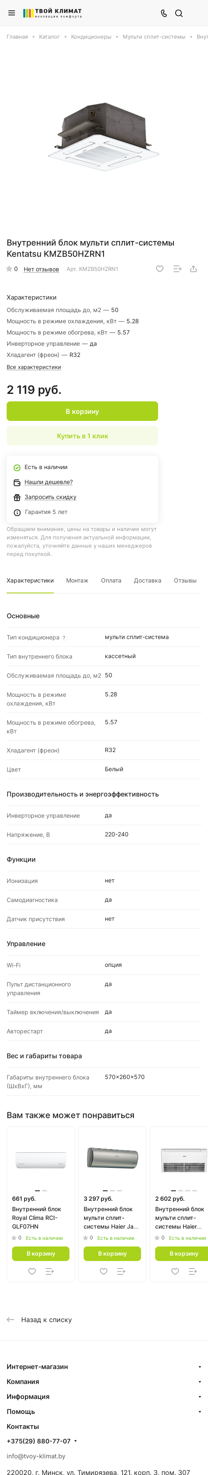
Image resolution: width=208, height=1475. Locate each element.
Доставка (147, 580)
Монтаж (77, 580)
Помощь (21, 1411)
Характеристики (30, 580)
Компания (23, 1381)
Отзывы (185, 580)
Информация (28, 1396)
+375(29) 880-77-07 (39, 1441)
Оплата (111, 580)
